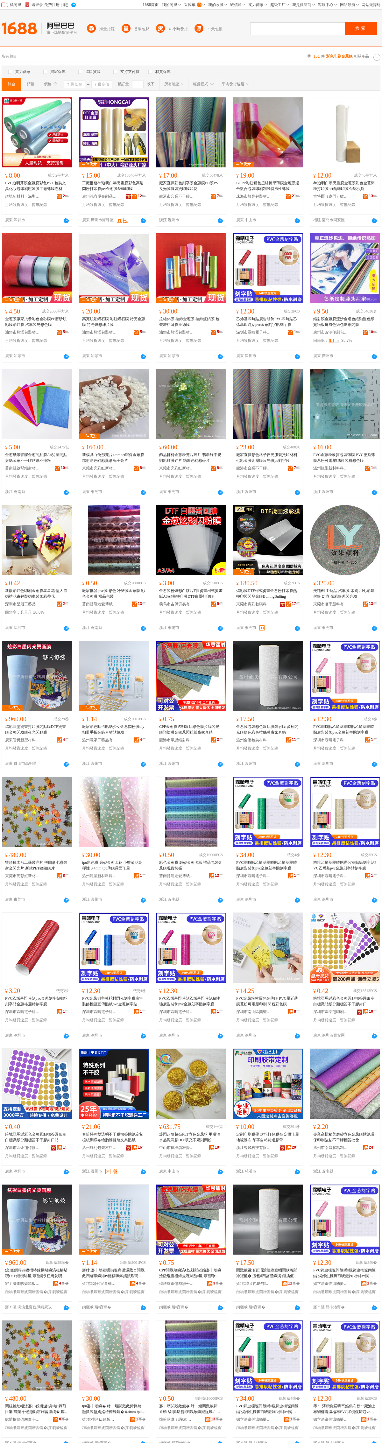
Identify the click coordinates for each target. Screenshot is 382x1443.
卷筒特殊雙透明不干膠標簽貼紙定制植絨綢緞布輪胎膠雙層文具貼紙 (112, 1137)
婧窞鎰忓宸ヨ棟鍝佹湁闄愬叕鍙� (99, 1283)
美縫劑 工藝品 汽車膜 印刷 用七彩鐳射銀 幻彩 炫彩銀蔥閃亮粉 (343, 593)
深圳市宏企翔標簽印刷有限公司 (22, 1147)
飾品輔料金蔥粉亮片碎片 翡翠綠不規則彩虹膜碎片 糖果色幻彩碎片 (190, 458)
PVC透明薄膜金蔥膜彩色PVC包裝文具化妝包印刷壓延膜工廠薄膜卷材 (35, 186)
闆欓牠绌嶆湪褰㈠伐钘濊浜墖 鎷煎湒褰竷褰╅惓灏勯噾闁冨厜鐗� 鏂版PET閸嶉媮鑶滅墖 (36, 1409)
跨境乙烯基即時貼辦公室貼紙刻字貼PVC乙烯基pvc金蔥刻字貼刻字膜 (345, 865)
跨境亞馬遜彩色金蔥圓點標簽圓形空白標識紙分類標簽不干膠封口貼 (35, 1137)
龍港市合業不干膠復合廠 (176, 196)
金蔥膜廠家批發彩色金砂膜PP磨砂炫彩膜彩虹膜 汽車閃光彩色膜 (36, 322)
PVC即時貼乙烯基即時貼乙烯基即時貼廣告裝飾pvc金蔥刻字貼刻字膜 (343, 729)
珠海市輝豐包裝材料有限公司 (253, 196)
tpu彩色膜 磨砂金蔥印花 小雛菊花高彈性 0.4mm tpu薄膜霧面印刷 (112, 865)
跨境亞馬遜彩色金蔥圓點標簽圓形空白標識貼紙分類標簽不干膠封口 (343, 1001)
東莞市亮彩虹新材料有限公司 (99, 468)
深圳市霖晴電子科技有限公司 (253, 332)
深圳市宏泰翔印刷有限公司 (330, 1012)
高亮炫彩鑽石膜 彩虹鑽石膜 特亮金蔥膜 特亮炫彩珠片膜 (113, 322)
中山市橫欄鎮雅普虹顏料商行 (176, 1147)
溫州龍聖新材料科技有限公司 (330, 468)
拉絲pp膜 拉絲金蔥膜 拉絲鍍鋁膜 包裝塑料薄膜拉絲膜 (189, 322)
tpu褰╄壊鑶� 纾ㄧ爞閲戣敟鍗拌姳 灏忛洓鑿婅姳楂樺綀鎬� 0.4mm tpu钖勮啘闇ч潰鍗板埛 (113, 1409)
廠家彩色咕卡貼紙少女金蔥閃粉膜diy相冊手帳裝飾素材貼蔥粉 (113, 729)
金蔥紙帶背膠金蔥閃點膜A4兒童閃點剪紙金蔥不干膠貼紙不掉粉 (36, 458)
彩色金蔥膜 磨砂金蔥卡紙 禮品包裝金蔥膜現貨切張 (190, 865)
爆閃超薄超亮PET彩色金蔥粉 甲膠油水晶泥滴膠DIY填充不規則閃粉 (189, 1137)
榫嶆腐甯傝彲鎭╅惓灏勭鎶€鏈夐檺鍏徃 (176, 1283)
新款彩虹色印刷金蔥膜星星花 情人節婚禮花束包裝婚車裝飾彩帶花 (36, 593)
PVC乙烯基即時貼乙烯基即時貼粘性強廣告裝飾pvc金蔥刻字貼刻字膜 (189, 1001)
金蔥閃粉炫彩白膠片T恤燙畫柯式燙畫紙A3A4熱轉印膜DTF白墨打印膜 (191, 593)
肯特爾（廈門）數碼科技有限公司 (330, 196)
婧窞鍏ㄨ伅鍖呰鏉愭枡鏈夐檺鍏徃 (253, 1283)
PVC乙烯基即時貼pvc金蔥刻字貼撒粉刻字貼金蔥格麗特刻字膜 (36, 1001)
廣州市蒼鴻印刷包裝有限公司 (330, 332)
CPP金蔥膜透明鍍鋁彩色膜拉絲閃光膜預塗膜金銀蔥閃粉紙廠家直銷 (189, 729)
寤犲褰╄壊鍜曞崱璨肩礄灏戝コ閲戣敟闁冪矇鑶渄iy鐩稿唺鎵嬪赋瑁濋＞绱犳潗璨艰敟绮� (113, 1273)
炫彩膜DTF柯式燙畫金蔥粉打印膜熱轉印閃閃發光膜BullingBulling (266, 593)
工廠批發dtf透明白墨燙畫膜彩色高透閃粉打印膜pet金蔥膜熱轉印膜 (113, 186)
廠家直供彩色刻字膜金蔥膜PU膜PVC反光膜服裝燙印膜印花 (190, 186)
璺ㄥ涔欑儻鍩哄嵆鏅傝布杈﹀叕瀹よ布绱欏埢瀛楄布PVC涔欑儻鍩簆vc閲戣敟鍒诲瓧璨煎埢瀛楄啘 (344, 1409)
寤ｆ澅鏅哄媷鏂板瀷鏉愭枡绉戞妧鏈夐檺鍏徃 (22, 1283)
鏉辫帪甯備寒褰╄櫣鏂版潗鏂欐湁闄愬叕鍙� (22, 1419)
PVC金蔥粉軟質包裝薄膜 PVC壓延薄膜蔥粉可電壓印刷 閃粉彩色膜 (344, 458)
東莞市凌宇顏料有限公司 (330, 604)
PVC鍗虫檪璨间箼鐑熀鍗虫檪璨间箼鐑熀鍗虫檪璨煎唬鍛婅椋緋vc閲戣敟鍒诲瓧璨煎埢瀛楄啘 (344, 1273)
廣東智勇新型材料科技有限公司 (22, 740)
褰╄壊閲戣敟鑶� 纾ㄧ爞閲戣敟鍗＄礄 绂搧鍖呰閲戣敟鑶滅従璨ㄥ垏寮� (189, 1409)
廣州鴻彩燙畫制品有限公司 (99, 196)
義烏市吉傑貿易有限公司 (176, 604)
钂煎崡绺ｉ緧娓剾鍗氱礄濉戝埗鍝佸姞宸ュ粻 (176, 1419)
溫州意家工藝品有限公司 (99, 740)
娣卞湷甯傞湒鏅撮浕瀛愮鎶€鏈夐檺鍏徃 (330, 1283)
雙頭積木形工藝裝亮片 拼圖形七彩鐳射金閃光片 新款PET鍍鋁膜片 (36, 865)
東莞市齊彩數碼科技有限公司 (253, 604)
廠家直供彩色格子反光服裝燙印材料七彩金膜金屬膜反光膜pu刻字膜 (266, 458)
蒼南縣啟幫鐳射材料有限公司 (22, 468)
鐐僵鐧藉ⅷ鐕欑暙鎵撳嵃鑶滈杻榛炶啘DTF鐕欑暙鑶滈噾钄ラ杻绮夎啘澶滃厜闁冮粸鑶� (36, 1273)
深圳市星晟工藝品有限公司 (22, 604)
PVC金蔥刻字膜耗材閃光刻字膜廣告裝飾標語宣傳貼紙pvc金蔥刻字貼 (112, 1001)
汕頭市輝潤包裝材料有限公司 (22, 332)
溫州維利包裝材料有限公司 (99, 1147)
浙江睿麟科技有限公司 (253, 1147)
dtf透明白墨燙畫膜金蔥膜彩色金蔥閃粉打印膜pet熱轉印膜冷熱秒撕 (344, 186)
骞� (64, 1283)
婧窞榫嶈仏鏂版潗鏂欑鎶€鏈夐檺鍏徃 (99, 1419)
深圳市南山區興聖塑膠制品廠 (253, 1012)
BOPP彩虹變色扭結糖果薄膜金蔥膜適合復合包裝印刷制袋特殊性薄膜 (267, 186)
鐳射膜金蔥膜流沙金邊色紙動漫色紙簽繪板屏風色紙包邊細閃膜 (343, 322)
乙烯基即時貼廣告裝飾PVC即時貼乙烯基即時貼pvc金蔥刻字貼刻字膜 (266, 322)
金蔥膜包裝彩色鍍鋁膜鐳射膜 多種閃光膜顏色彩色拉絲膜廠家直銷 (267, 729)
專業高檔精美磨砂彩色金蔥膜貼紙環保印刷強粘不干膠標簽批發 (343, 1137)
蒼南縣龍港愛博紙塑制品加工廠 (99, 604)
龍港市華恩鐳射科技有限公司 (176, 740)
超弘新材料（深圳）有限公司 (22, 196)
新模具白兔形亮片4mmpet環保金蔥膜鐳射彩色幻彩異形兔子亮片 (113, 458)
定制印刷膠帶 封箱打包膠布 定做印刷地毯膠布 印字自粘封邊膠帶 (267, 1137)
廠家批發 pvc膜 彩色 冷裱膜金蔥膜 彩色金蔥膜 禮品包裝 (113, 593)
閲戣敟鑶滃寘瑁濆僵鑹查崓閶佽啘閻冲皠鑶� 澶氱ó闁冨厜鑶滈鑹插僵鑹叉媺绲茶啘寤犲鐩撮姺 (267, 1273)
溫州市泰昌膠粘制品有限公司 (330, 1147)
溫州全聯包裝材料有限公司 (253, 740)
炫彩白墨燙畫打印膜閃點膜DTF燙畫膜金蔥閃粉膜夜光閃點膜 (35, 729)
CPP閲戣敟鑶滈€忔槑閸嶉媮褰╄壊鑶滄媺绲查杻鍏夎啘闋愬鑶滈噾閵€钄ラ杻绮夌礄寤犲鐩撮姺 (190, 1273)
